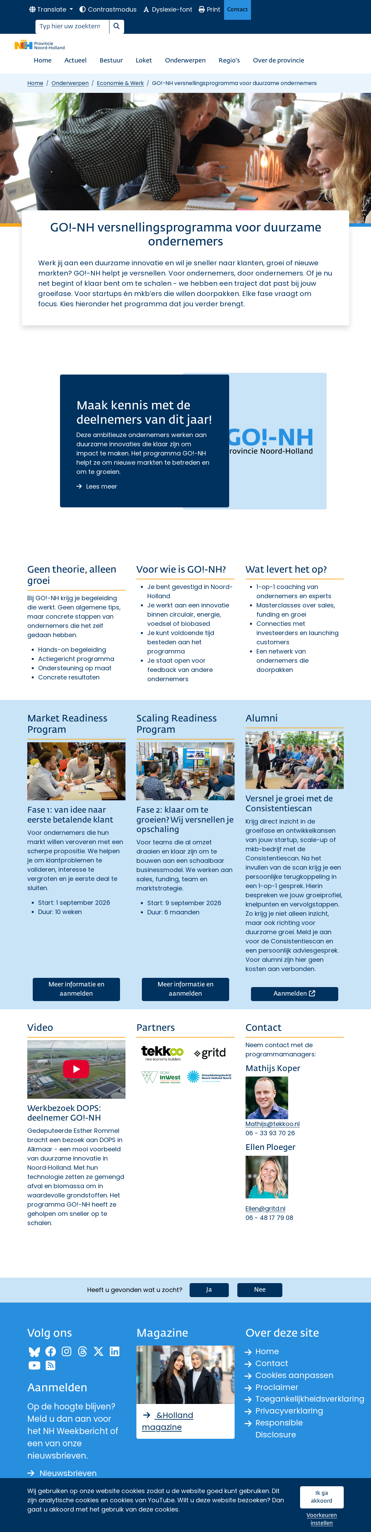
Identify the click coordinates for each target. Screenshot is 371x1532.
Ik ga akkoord (321, 1497)
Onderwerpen (185, 61)
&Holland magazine (168, 1421)
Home (42, 61)
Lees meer (96, 486)
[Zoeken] (72, 27)
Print (209, 9)
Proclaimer (277, 1387)
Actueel (75, 61)
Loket (144, 61)
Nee (260, 1289)
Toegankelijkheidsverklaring (311, 1400)
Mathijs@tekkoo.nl (273, 1124)
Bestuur (111, 61)
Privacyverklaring (290, 1412)
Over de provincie (278, 61)
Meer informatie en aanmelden (76, 989)
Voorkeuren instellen (322, 1519)
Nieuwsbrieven (63, 1472)
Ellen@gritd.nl (265, 1208)
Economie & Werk (120, 83)
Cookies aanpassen (295, 1375)
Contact (237, 9)
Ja (209, 1289)
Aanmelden (305, 993)
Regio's (229, 61)
